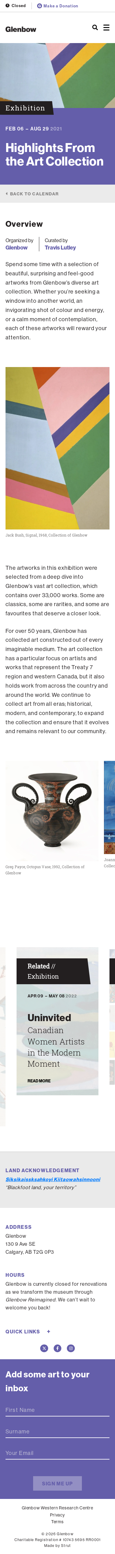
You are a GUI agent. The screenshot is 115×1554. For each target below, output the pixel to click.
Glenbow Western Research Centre (58, 1508)
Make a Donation (58, 5)
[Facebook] (58, 1348)
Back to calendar (34, 193)
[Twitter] (44, 1348)
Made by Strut (57, 1545)
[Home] (38, 29)
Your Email (20, 1453)
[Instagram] (71, 1348)
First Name (20, 1410)
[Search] (95, 27)
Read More (39, 1080)
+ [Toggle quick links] (48, 1331)
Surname (18, 1431)
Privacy (57, 1515)
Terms (57, 1521)
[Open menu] (106, 27)
